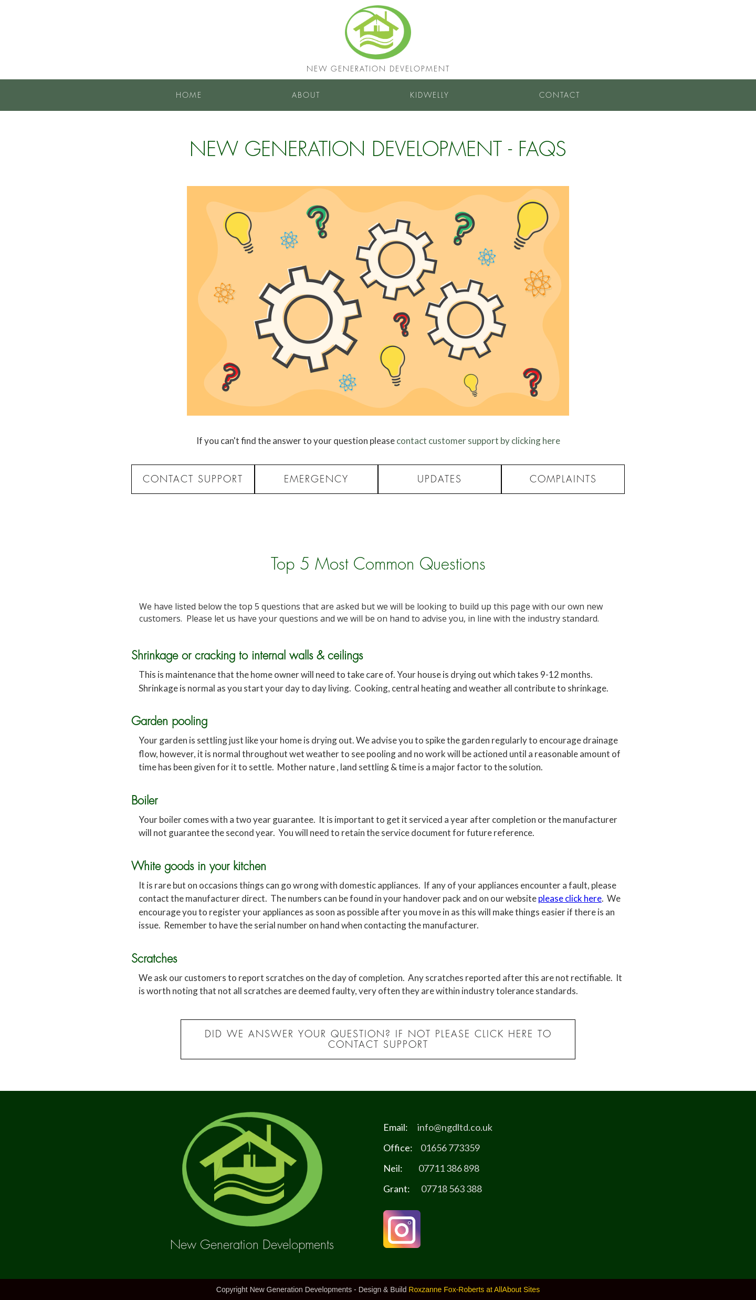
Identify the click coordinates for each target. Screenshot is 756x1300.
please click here (570, 898)
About (306, 95)
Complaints (563, 479)
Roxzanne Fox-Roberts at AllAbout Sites (474, 1289)
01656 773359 (450, 1147)
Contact (559, 95)
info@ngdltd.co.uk (454, 1127)
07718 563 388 (451, 1188)
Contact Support (193, 479)
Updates (439, 479)
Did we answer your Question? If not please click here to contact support (378, 1039)
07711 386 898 (448, 1168)
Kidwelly (429, 95)
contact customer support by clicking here (478, 440)
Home (189, 95)
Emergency (316, 479)
